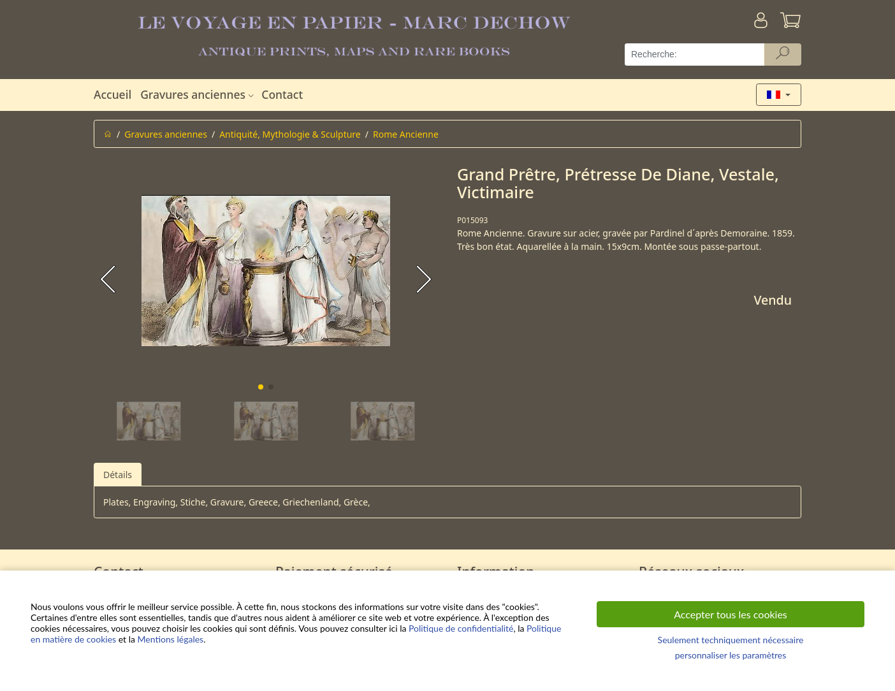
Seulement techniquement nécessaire (731, 639)
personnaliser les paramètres (731, 655)
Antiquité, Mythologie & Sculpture (290, 134)
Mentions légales (171, 639)
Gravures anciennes (198, 94)
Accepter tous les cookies (730, 614)
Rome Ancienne (406, 134)
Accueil (112, 94)
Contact (282, 94)
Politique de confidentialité (461, 628)
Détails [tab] (117, 475)
